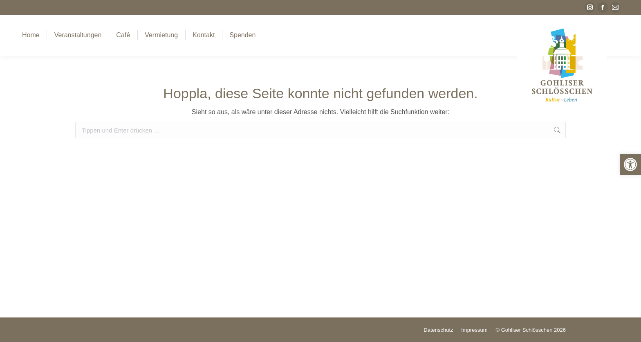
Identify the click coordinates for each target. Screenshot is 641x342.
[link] (630, 164)
